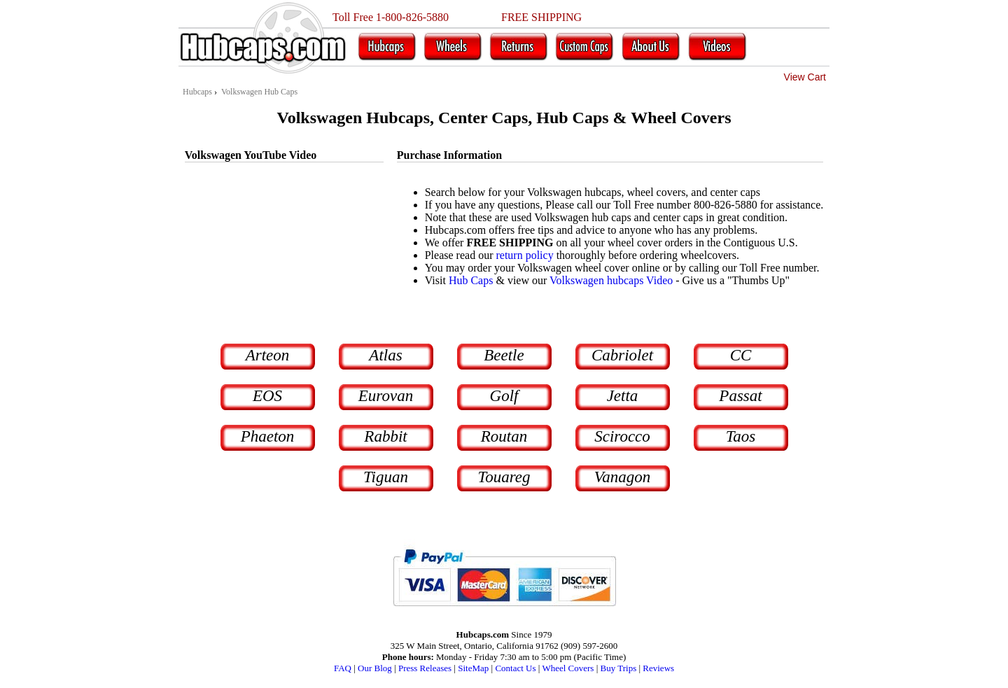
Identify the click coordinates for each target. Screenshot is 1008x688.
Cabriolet (622, 355)
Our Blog (375, 668)
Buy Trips (619, 668)
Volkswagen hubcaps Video (611, 280)
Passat (740, 396)
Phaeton (268, 436)
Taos (741, 436)
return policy (524, 255)
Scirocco (622, 436)
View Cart (805, 77)
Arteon (268, 355)
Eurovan (385, 396)
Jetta (622, 396)
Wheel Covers (568, 668)
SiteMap (473, 668)
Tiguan (385, 477)
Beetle (504, 355)
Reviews (658, 668)
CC (741, 355)
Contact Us (515, 668)
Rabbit (385, 436)
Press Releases (424, 668)
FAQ (342, 668)
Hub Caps (471, 280)
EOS (267, 396)
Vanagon (622, 477)
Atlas (385, 355)
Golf (504, 396)
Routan (504, 436)
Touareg (504, 477)
